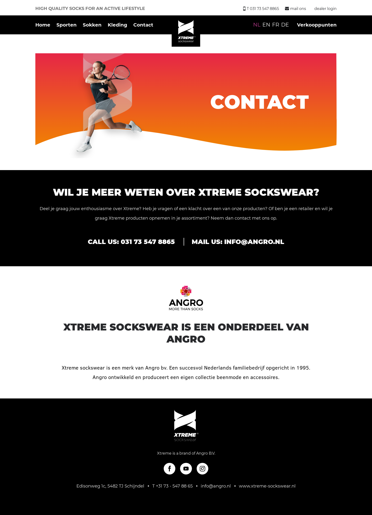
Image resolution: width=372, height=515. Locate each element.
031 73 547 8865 (148, 242)
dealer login (325, 8)
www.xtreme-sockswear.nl (267, 486)
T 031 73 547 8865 (261, 8)
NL (256, 25)
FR (275, 25)
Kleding (117, 25)
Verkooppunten (317, 25)
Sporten (66, 25)
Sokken (92, 25)
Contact (143, 25)
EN (266, 25)
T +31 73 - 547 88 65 (172, 486)
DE (285, 25)
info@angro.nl (254, 242)
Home (42, 25)
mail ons (295, 8)
